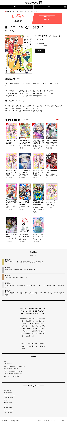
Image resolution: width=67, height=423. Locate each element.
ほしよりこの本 (14, 366)
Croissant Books (9, 397)
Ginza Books (7, 400)
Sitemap (4, 421)
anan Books (7, 390)
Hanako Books (8, 402)
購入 (39, 50)
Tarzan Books (8, 412)
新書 (5, 361)
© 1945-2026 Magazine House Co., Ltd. (51, 421)
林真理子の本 (8, 364)
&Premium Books (9, 410)
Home (13, 11)
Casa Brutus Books (9, 395)
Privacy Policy (15, 421)
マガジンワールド (33, 2)
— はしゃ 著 (39, 39)
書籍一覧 (22, 11)
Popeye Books (8, 407)
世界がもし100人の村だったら (13, 371)
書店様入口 (49, 17)
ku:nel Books (7, 405)
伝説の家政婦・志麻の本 (11, 369)
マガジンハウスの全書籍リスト (13, 373)
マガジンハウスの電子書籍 (12, 376)
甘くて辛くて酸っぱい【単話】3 (32, 11)
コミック (44, 45)
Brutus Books (8, 392)
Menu (57, 7)
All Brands (10, 7)
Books (17, 11)
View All (59, 119)
